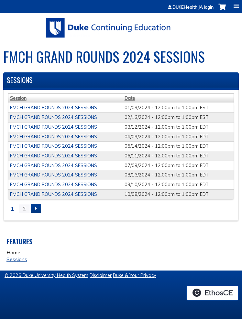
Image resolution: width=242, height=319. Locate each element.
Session (18, 98)
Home (13, 252)
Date (130, 98)
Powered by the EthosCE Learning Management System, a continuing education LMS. (212, 293)
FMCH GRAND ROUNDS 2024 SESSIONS (53, 108)
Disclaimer (101, 275)
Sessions (16, 259)
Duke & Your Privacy (134, 275)
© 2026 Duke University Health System (46, 275)
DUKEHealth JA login (193, 7)
